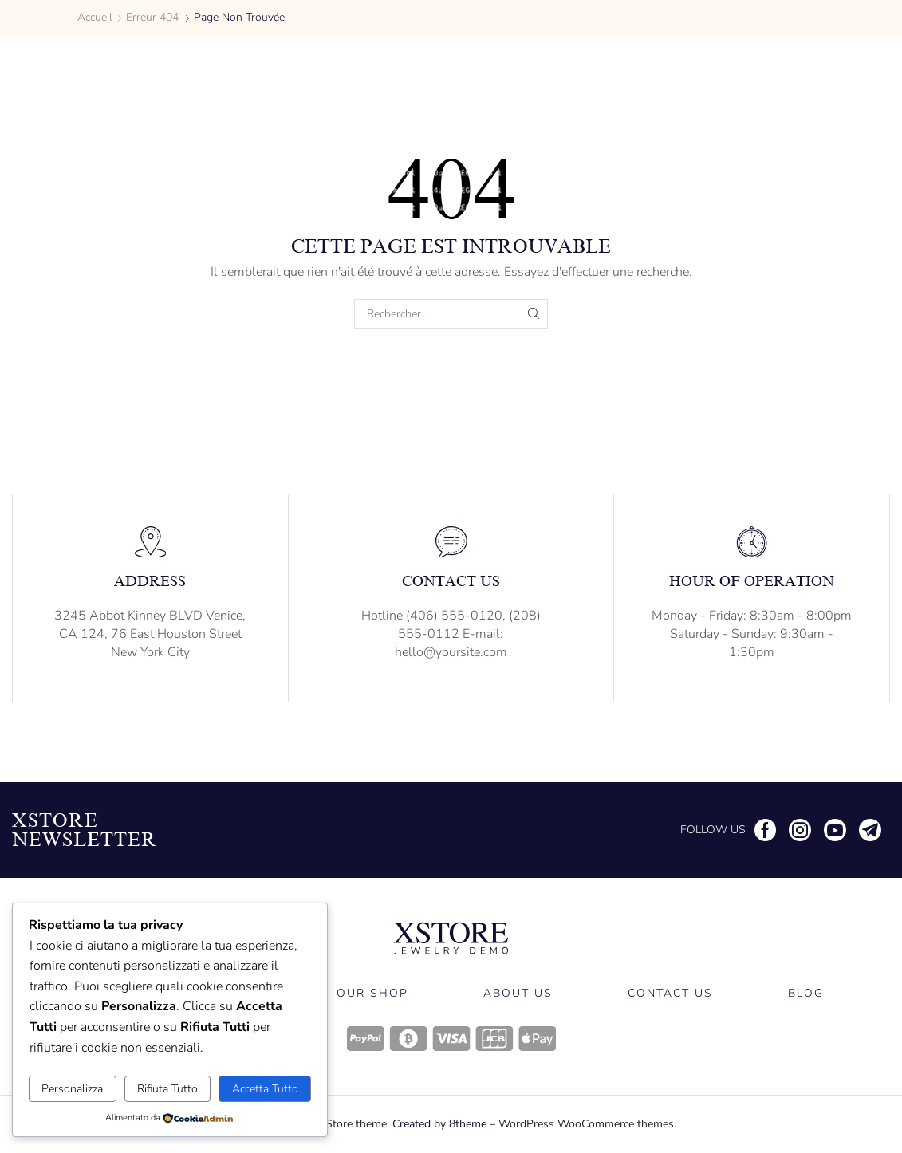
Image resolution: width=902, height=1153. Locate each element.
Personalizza (72, 1088)
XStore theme (352, 1123)
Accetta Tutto (265, 1088)
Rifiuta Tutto (167, 1088)
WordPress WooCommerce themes (586, 1123)
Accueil (94, 17)
